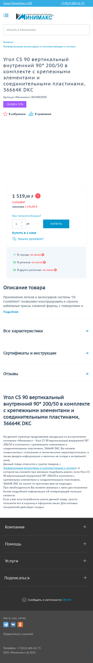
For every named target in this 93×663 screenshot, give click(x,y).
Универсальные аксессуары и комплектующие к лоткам (39, 46)
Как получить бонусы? (26, 215)
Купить (56, 224)
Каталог (8, 42)
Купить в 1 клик (24, 233)
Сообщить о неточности (46, 600)
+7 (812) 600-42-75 (72, 3)
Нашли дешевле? (28, 239)
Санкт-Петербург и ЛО (17, 3)
